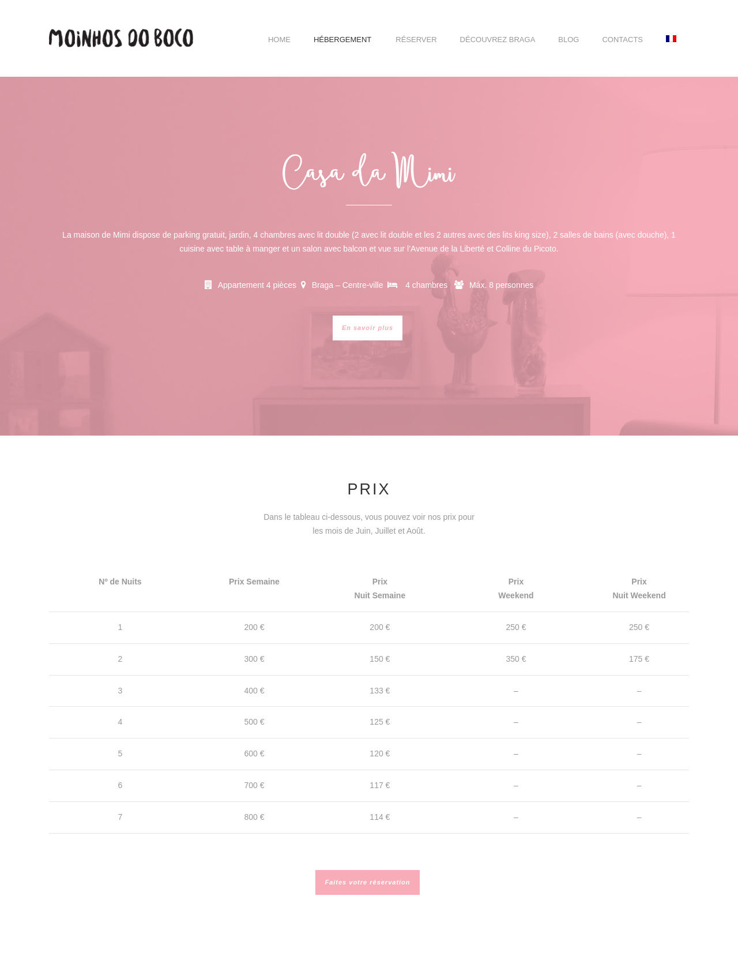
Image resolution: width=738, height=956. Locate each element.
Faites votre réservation (367, 882)
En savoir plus (367, 327)
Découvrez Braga (498, 39)
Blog (568, 39)
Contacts (622, 39)
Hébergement (342, 39)
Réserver (416, 39)
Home (279, 39)
